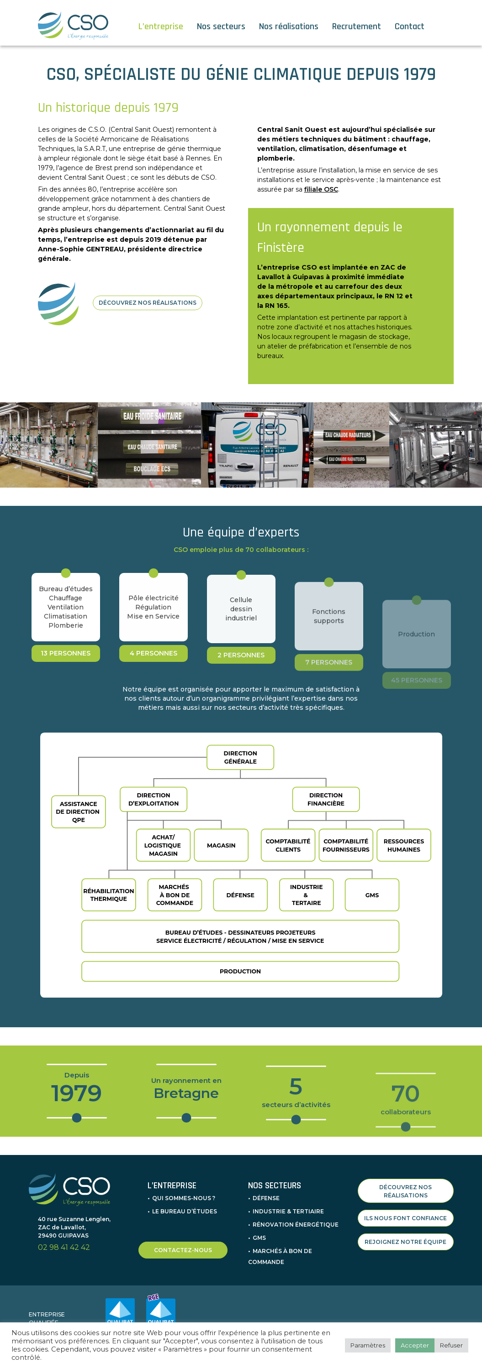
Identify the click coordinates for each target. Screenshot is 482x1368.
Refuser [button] (451, 1345)
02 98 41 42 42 (64, 1247)
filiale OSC (321, 189)
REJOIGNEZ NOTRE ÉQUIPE (405, 1241)
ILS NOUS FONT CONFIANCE (405, 1218)
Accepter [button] (415, 1345)
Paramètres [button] (367, 1345)
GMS (259, 1237)
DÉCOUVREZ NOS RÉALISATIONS (147, 302)
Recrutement (356, 26)
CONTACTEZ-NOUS (183, 1250)
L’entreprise (160, 26)
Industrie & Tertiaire (288, 1211)
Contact (409, 26)
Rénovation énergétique (296, 1224)
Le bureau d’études (184, 1211)
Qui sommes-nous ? (183, 1198)
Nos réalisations (288, 26)
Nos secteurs (221, 26)
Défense (266, 1198)
